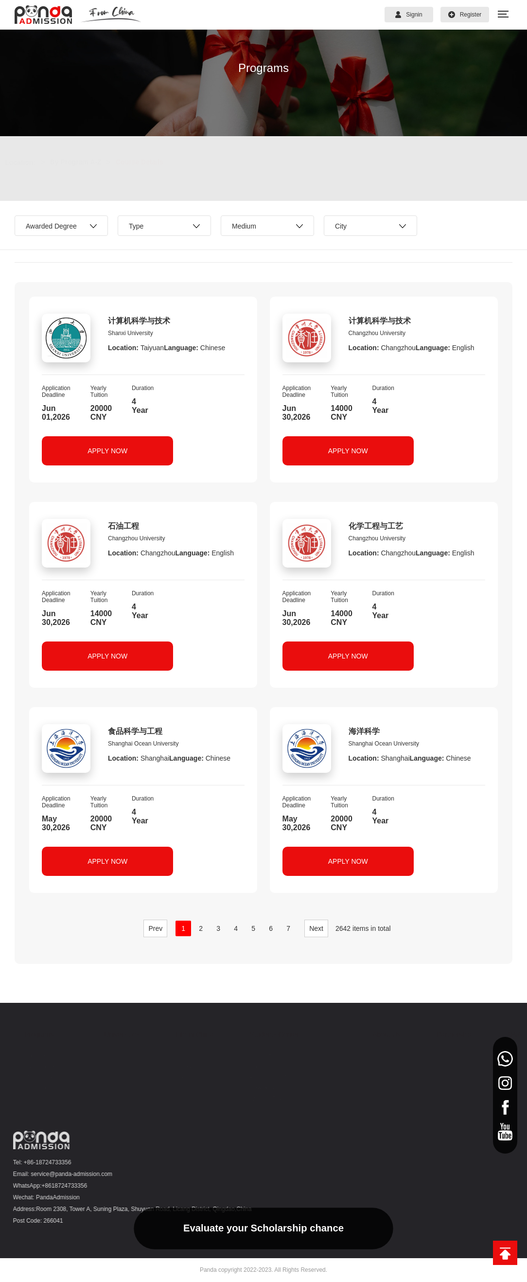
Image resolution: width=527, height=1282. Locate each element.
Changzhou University (377, 333)
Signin (408, 14)
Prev (155, 928)
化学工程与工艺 (376, 526)
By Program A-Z (85, 162)
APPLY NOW (107, 451)
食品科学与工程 (135, 731)
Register (465, 14)
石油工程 (123, 526)
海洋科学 (364, 731)
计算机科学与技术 (139, 321)
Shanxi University (130, 333)
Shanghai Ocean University (143, 743)
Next (316, 928)
